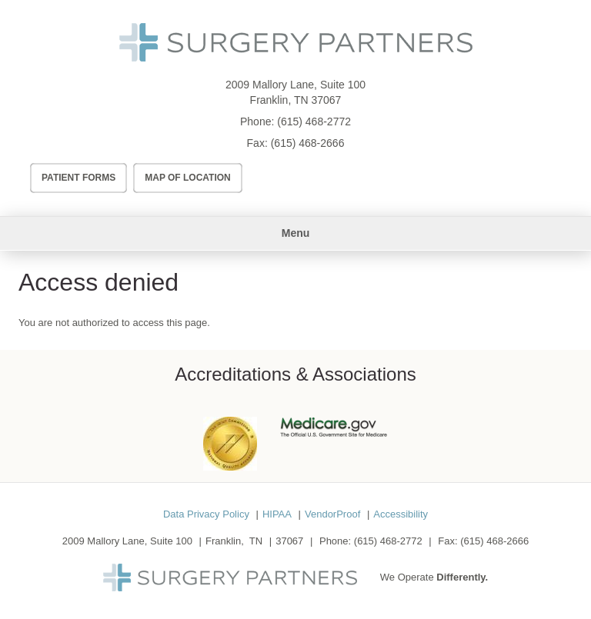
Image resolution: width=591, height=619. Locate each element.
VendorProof (332, 514)
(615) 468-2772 (314, 121)
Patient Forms (78, 177)
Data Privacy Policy (206, 514)
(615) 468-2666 (308, 143)
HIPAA (277, 514)
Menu (296, 233)
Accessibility (400, 514)
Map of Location (188, 177)
